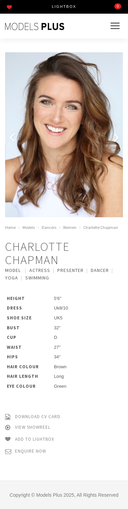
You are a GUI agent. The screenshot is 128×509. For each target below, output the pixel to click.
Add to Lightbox (29, 439)
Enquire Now (25, 451)
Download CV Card (32, 417)
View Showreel (28, 427)
